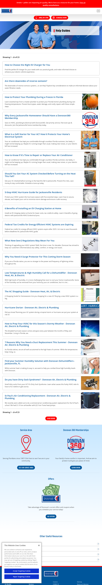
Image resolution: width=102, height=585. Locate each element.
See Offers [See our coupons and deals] (51, 516)
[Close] (39, 545)
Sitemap (79, 582)
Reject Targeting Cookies (21, 577)
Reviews (31, 584)
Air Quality (8, 584)
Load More (51, 418)
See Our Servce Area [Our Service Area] (26, 467)
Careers (55, 582)
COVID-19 (56, 584)
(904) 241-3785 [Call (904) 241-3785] (41, 18)
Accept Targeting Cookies (21, 571)
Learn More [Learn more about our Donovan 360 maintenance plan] (76, 467)
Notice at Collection (82, 584)
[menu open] (98, 11)
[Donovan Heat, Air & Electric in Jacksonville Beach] (6, 11)
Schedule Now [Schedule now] (60, 18)
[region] (22, 562)
